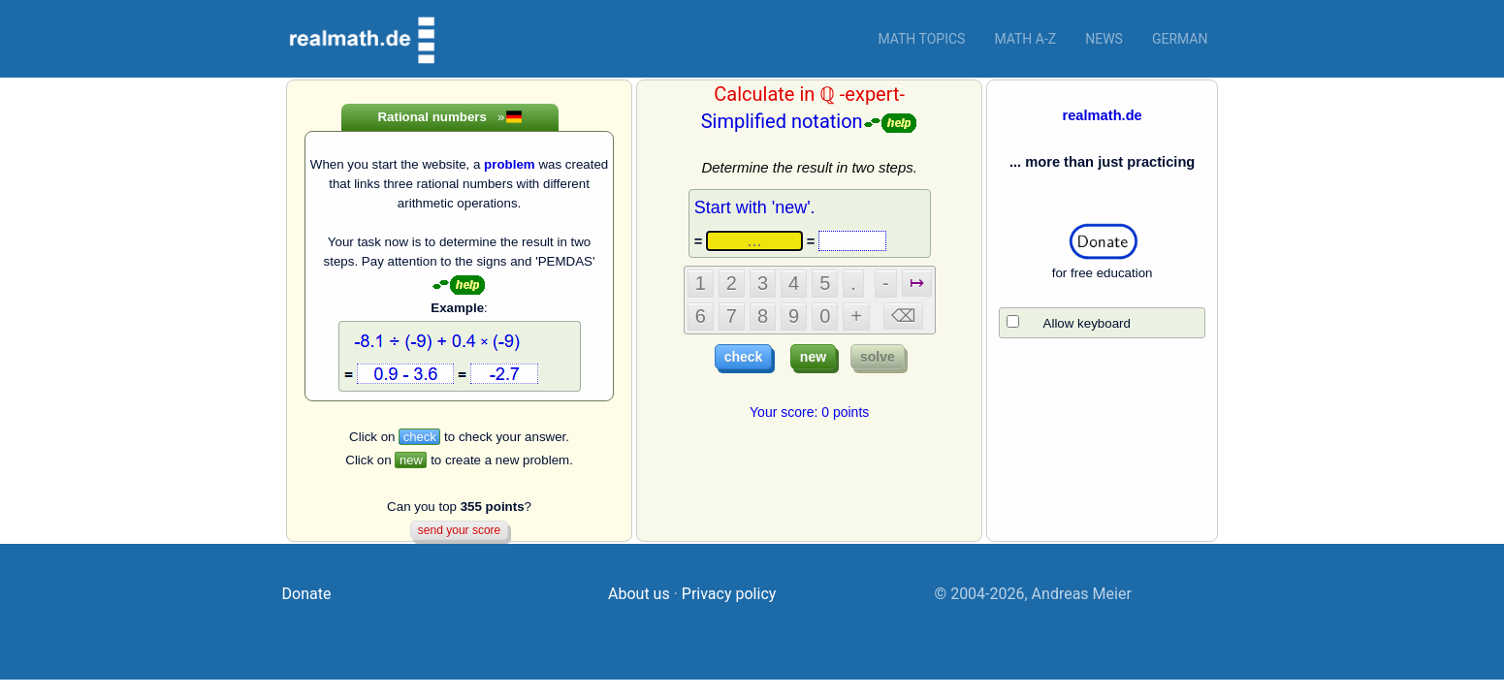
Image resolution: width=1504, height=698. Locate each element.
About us (639, 594)
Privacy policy (729, 594)
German (1180, 39)
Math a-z (1025, 39)
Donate (307, 594)
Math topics (921, 39)
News (1104, 39)
